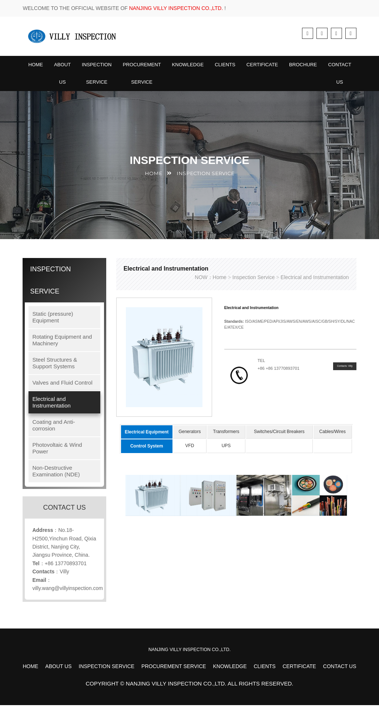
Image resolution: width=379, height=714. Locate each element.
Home (36, 67)
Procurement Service (147, 78)
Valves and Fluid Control (62, 392)
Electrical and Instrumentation (51, 411)
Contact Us (353, 78)
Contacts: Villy (339, 377)
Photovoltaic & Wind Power (57, 457)
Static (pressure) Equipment (52, 326)
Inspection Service (99, 78)
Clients (234, 67)
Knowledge (195, 67)
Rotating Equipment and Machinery (62, 349)
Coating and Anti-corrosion (53, 434)
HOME (157, 182)
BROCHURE (315, 67)
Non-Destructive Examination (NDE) (56, 480)
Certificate (273, 67)
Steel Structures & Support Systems (54, 372)
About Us (64, 78)
